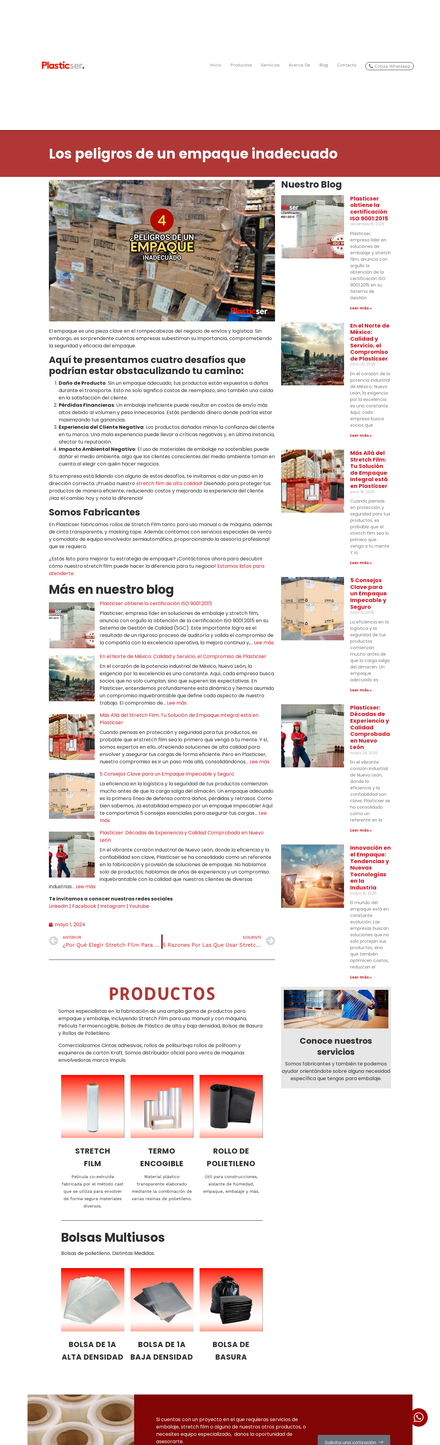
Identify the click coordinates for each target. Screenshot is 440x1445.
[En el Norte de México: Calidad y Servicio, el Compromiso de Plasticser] (72, 678)
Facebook (84, 906)
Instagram (112, 906)
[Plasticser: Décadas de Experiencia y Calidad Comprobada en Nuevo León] (72, 855)
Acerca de (299, 64)
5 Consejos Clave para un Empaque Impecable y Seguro (167, 773)
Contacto (346, 64)
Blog (323, 64)
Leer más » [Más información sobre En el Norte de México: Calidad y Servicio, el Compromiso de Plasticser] (338, 364)
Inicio (215, 64)
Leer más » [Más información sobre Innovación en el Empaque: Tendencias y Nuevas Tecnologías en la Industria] (338, 750)
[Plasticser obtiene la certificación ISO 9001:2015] (72, 625)
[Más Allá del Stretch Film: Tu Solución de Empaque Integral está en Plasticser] (72, 737)
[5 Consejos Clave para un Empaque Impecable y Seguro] (72, 796)
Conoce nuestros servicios (336, 819)
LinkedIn (58, 906)
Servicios (270, 64)
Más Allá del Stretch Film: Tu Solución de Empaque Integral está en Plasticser (355, 391)
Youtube (139, 906)
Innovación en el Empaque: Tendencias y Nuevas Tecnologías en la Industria (358, 673)
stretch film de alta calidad (168, 483)
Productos (241, 64)
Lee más (264, 642)
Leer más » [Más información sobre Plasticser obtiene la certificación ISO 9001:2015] (338, 269)
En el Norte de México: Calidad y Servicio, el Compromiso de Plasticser (183, 656)
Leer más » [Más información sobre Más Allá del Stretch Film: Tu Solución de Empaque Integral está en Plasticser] (338, 459)
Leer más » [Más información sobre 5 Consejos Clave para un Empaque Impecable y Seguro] (338, 547)
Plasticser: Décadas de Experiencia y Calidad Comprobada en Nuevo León (359, 575)
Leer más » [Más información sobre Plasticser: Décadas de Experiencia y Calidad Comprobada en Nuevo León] (338, 642)
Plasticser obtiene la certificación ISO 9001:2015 (156, 603)
